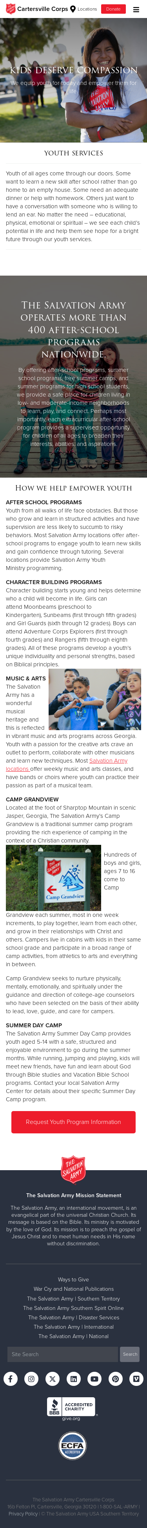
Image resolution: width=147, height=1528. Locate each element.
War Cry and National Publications (74, 1289)
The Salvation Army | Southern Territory (73, 1298)
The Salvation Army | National (73, 1336)
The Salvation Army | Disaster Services (73, 1317)
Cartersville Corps (42, 9)
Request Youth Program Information (73, 1122)
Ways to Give (73, 1279)
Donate (113, 9)
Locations (83, 9)
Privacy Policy (23, 1514)
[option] (73, 80)
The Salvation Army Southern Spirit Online (73, 1308)
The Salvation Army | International (74, 1327)
